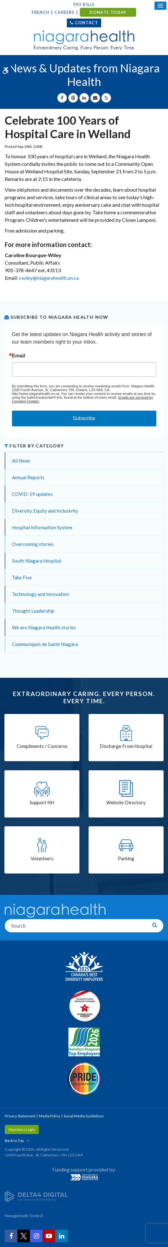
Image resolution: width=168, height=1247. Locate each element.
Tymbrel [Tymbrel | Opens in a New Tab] (36, 1215)
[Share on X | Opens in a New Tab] (106, 98)
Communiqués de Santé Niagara (45, 644)
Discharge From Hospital (126, 746)
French (40, 12)
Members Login (22, 1129)
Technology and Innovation (40, 594)
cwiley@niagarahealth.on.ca (49, 278)
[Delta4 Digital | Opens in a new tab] (36, 1196)
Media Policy (49, 1116)
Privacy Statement (20, 1116)
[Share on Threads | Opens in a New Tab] (73, 98)
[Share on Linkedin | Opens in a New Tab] (84, 98)
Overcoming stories (33, 544)
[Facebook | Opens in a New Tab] (11, 1236)
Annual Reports (28, 477)
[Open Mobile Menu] (160, 6)
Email (19, 355)
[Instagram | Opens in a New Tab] (36, 1236)
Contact (86, 22)
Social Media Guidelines (84, 1116)
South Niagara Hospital (36, 561)
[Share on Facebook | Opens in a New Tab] (62, 98)
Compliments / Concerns (42, 746)
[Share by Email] (95, 98)
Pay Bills (84, 4)
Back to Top (14, 1140)
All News (21, 460)
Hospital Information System (42, 527)
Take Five (22, 577)
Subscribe (84, 418)
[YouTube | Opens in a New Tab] (49, 1236)
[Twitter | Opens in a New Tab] (23, 1236)
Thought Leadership (33, 611)
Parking (126, 858)
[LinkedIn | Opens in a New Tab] (61, 1236)
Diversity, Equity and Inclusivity (45, 511)
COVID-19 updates (32, 494)
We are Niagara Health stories (44, 627)
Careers (64, 12)
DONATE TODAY (108, 12)
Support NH (42, 802)
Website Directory (126, 802)
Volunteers (42, 858)
